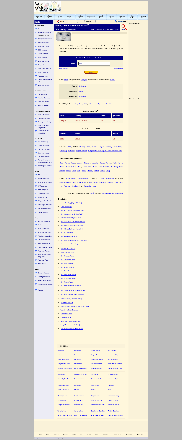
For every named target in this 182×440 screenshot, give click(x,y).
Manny (108, 171)
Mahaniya (95, 163)
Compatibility (83, 104)
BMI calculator (42, 175)
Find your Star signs (44, 149)
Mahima (108, 163)
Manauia (62, 171)
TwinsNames (60, 17)
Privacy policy (117, 434)
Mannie (102, 171)
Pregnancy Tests (43, 260)
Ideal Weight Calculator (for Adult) (71, 321)
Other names (78, 364)
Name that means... (44, 85)
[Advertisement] (105, 6)
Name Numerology (43, 61)
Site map (89, 434)
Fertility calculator (43, 225)
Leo (114, 121)
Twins (74, 182)
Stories (93, 389)
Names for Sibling (65, 182)
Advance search (118, 68)
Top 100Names (111, 17)
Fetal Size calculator (44, 240)
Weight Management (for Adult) (70, 325)
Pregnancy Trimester (44, 251)
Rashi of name (42, 57)
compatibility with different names (112, 193)
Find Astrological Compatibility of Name (73, 221)
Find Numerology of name (69, 236)
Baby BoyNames (50, 17)
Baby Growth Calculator (115, 415)
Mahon (68, 167)
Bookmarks (140, 434)
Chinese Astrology (43, 145)
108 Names (61, 374)
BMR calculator (42, 186)
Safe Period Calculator (98, 411)
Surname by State (96, 368)
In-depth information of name (45, 81)
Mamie (95, 167)
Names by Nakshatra (64, 379)
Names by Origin (113, 379)
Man (100, 167)
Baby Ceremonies (63, 389)
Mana (121, 167)
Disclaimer (129, 434)
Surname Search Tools (115, 368)
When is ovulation (43, 228)
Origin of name (42, 50)
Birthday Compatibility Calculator (71, 218)
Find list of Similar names (68, 278)
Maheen (102, 163)
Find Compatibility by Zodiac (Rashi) (72, 214)
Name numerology (113, 396)
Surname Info (78, 411)
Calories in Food (66, 317)
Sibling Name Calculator (68, 248)
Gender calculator (43, 273)
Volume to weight (43, 212)
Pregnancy (67, 186)
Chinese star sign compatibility (43, 127)
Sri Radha (84, 121)
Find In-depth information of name (71, 286)
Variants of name (43, 76)
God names (94, 374)
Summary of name (43, 46)
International (110, 178)
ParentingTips (143, 17)
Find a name (42, 29)
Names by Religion (114, 355)
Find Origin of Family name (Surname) (72, 294)
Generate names (83, 178)
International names (80, 355)
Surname (99, 29)
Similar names (81, 182)
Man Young (114, 167)
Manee (74, 171)
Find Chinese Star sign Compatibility (72, 225)
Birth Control (42, 264)
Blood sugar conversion (45, 182)
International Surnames (115, 364)
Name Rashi (72, 29)
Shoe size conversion (44, 280)
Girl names (77, 350)
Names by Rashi (96, 379)
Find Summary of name (68, 260)
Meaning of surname (44, 98)
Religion (101, 147)
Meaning (82, 147)
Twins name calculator (45, 68)
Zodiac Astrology (43, 142)
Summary (109, 147)
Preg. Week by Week (97, 415)
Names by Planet (79, 379)
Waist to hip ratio (43, 190)
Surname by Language (65, 368)
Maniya (84, 171)
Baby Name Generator (68, 252)
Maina (79, 167)
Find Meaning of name (67, 256)
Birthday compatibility (44, 122)
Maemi (73, 163)
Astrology (62, 29)
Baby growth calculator (45, 201)
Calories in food (42, 197)
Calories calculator (43, 193)
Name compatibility (43, 114)
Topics (116, 29)
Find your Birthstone (44, 157)
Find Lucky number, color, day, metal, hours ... (75, 240)
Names (47, 434)
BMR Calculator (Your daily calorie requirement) (75, 306)
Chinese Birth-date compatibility (43, 132)
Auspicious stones (111, 104)
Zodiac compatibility (44, 118)
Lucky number (100, 104)
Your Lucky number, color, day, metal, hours (45, 161)
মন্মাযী (66, 80)
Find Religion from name (68, 274)
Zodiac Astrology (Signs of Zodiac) (71, 203)
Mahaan (79, 163)
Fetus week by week (44, 243)
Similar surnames (43, 105)
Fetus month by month (45, 247)
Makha (112, 80)
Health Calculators (63, 385)
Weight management (44, 208)
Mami (90, 167)
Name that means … (114, 405)
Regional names (96, 355)
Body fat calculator (43, 178)
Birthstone (92, 104)
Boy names (61, 350)
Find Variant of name (67, 282)
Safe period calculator (44, 232)
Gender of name (43, 54)
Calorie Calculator (66, 314)
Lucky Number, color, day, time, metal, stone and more (105, 151)
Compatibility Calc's (64, 364)
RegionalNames (80, 17)
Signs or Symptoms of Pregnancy (44, 256)
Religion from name (44, 65)
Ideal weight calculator (45, 205)
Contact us (105, 434)
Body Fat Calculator (67, 302)
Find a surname (42, 94)
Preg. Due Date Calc (80, 415)
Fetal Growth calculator (45, 236)
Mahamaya (87, 163)
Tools (112, 29)
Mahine (62, 167)
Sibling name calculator (45, 39)
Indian (102, 178)
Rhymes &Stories (122, 17)
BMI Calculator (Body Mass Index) (71, 299)
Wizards (40, 290)
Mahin (115, 163)
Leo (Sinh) (82, 96)
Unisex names (95, 350)
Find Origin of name (67, 263)
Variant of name (62, 411)
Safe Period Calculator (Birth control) (72, 328)
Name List (77, 359)
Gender (94, 147)
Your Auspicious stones (45, 166)
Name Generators (63, 359)
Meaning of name (43, 42)
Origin (88, 147)
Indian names (62, 355)
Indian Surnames (96, 364)
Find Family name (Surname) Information (73, 290)
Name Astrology (63, 68)
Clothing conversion (44, 277)
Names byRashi (70, 17)
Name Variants (93, 182)
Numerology (74, 104)
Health (116, 182)
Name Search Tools (97, 359)
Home (40, 434)
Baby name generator (44, 32)
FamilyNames (101, 17)
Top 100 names (113, 359)
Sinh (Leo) (84, 80)
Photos (74, 434)
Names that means (90, 186)
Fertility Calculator (113, 411)
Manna (96, 171)
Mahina (120, 163)
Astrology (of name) (80, 374)
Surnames (102, 182)
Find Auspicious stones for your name (72, 244)
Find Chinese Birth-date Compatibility (72, 229)
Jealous (77, 121)
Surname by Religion (80, 368)
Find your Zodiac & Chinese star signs (72, 210)
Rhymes (77, 389)
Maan (61, 163)
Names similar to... (43, 72)
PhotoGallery (132, 17)
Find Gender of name (67, 267)
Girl (102, 121)
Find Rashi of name (67, 271)
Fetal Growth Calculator (65, 415)
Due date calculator (44, 221)
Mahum (73, 167)
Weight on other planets (45, 284)
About (96, 434)
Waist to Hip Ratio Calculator (69, 310)
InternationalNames (91, 17)
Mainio (85, 167)
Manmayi (90, 171)
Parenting (111, 385)
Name (92, 29)
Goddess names (113, 374)
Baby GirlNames (39, 17)
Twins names (112, 350)
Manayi (68, 171)
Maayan (67, 163)
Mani (78, 171)
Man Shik (106, 167)
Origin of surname (43, 102)
